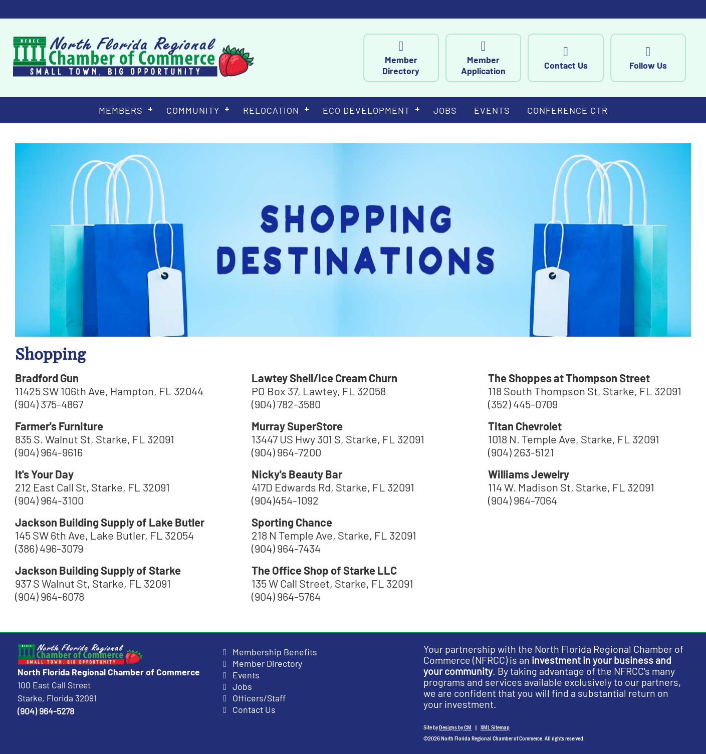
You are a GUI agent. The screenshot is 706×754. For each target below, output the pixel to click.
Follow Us (663, 58)
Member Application (499, 58)
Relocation (271, 110)
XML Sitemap (495, 727)
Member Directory (416, 58)
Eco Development (366, 110)
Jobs (445, 110)
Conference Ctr (567, 110)
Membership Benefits (274, 651)
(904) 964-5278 (46, 710)
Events (492, 110)
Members (121, 110)
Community (192, 110)
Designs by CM (455, 727)
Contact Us (581, 58)
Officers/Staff (259, 697)
